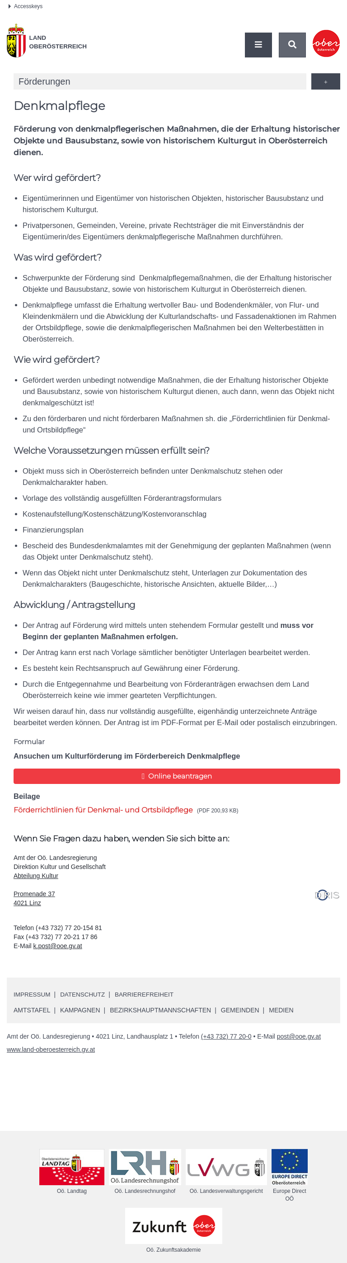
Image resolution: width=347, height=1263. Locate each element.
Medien (281, 1010)
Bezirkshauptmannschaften (160, 1010)
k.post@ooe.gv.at (57, 946)
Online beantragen (177, 776)
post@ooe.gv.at (299, 1036)
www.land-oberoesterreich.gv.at (51, 1049)
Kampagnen (80, 1010)
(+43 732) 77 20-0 (226, 1036)
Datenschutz (84, 994)
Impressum (33, 994)
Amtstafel (32, 1010)
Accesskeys (25, 6)
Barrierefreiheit (148, 994)
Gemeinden (240, 1010)
